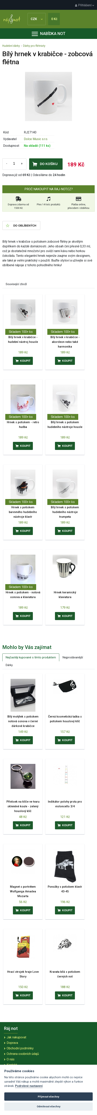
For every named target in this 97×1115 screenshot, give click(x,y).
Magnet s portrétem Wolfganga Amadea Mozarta (23, 891)
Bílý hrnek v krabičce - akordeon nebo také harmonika (65, 342)
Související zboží (16, 284)
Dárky (9, 665)
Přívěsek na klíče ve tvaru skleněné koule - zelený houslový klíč (23, 806)
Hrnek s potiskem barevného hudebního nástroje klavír (23, 512)
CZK (37, 19)
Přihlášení (84, 5)
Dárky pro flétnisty (34, 45)
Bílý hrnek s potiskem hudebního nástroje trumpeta (65, 512)
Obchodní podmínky (20, 1048)
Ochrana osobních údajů (23, 1054)
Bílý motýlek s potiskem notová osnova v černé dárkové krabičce (23, 721)
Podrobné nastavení (29, 1086)
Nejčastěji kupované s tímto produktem (31, 657)
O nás (10, 1059)
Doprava (12, 1043)
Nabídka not (49, 33)
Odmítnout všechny (48, 1106)
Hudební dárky (11, 45)
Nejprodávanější (73, 657)
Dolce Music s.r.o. (36, 139)
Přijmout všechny (48, 1096)
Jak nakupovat (16, 1037)
